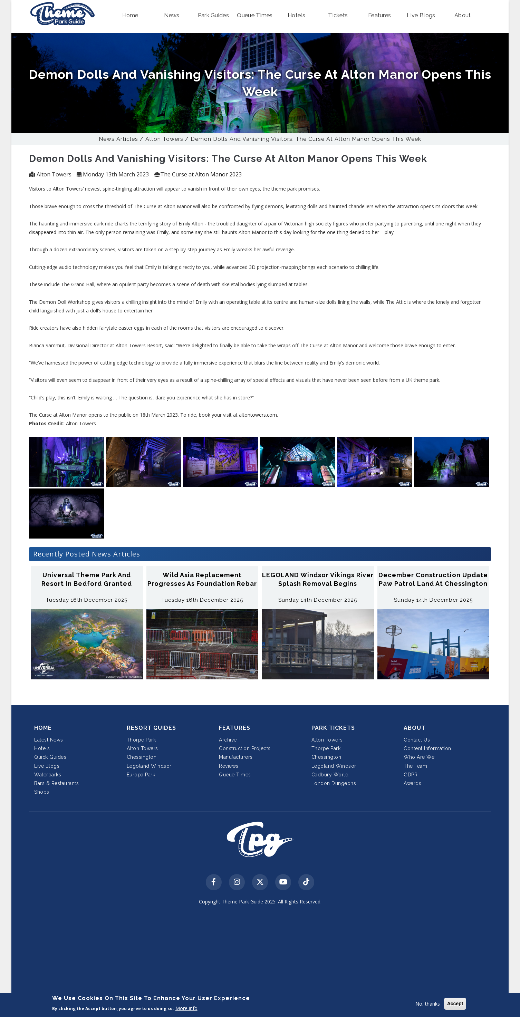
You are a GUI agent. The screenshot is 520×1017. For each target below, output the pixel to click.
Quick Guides (50, 757)
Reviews (229, 766)
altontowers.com (258, 414)
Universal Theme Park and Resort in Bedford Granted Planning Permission (86, 583)
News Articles (118, 139)
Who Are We (419, 757)
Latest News (48, 740)
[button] (130, 15)
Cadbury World (330, 774)
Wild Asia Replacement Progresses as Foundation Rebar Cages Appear (202, 583)
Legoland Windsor (149, 766)
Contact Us (417, 740)
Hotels (42, 748)
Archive (228, 740)
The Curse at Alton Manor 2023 (201, 174)
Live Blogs (46, 766)
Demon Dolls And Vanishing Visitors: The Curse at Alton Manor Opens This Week (306, 139)
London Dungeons (333, 783)
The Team (415, 766)
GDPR (410, 774)
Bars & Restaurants (56, 783)
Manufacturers (236, 757)
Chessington (142, 757)
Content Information (427, 748)
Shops (41, 792)
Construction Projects (245, 748)
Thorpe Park (141, 740)
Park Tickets (333, 728)
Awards (412, 783)
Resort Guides (151, 728)
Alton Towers (164, 139)
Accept (455, 1003)
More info (186, 1008)
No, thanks (427, 1003)
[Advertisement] (260, 962)
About (414, 728)
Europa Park (141, 774)
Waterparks (47, 774)
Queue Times (235, 774)
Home (43, 728)
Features (234, 728)
